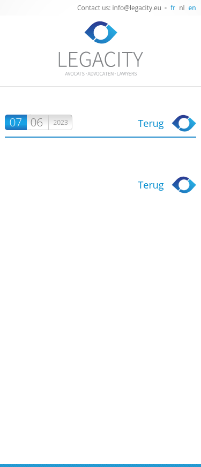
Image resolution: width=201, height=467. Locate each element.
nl (181, 7)
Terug (150, 123)
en (192, 7)
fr (172, 7)
